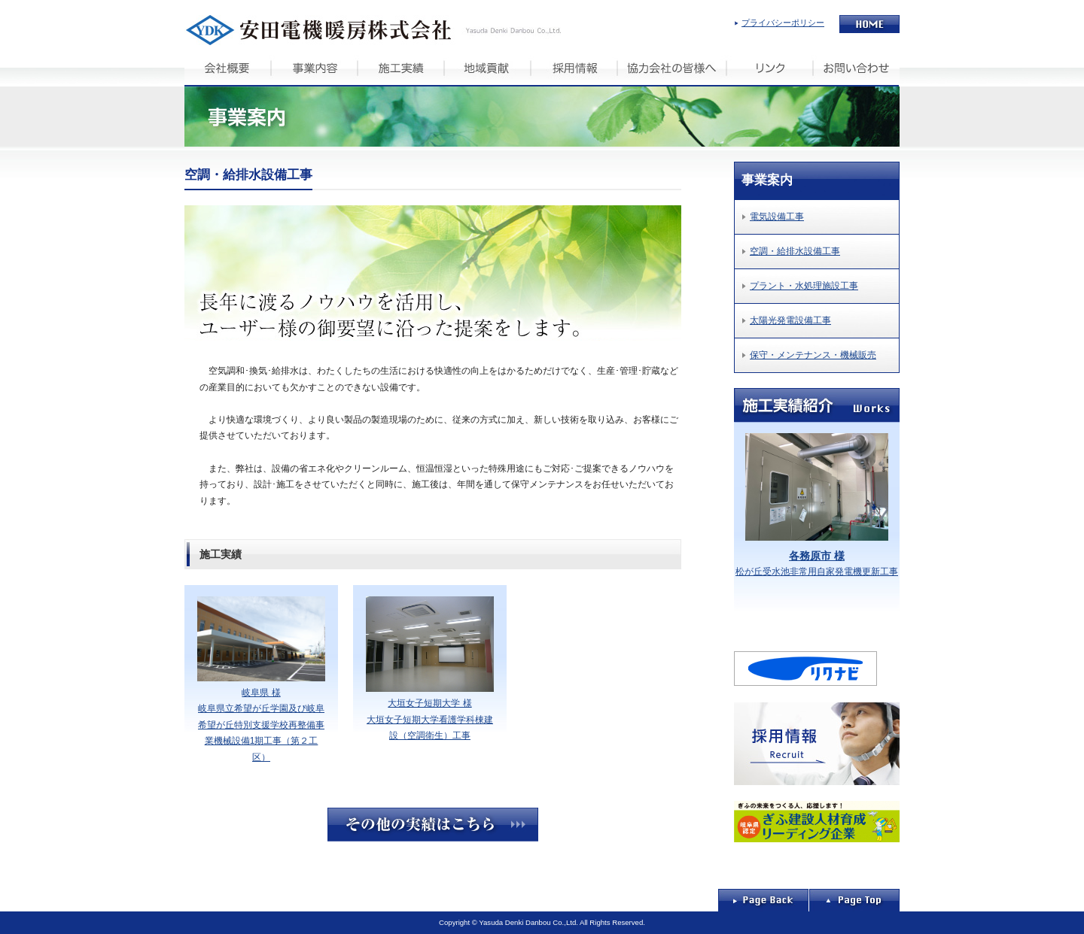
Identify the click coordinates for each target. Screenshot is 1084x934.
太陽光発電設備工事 (790, 320)
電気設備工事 (777, 216)
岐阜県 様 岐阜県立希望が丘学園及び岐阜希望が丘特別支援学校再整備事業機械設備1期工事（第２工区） (261, 679)
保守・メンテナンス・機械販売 (813, 355)
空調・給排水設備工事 (795, 251)
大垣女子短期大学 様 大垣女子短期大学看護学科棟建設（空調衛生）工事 (430, 668)
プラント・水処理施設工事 (804, 286)
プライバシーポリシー (782, 22)
